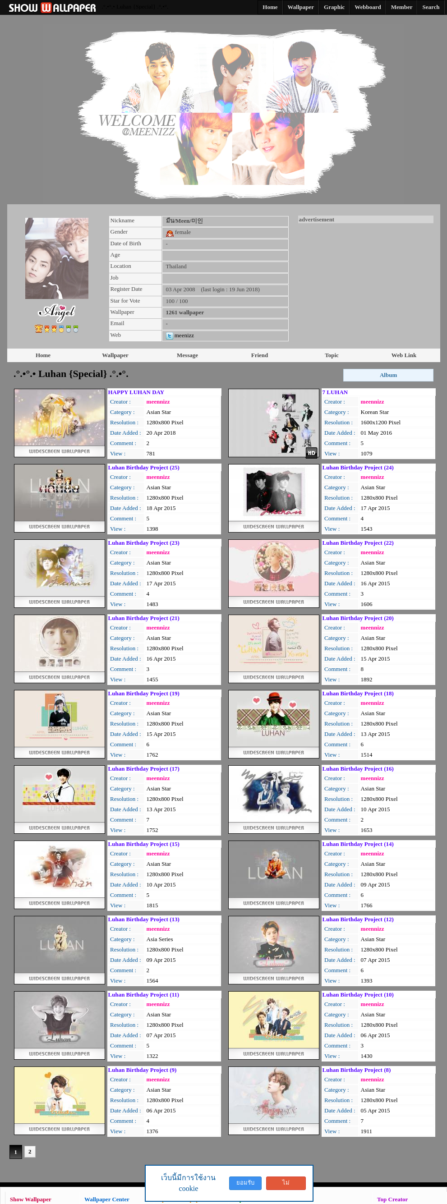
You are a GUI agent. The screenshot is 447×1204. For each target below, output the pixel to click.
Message (187, 355)
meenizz (180, 335)
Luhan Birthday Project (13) (144, 919)
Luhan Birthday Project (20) (358, 618)
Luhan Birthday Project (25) (144, 467)
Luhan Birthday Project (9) (142, 1069)
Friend (259, 355)
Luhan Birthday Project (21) (144, 618)
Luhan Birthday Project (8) (357, 1069)
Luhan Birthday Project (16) (358, 768)
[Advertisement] (365, 279)
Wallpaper (115, 355)
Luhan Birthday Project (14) (358, 844)
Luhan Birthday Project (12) (358, 919)
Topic (332, 355)
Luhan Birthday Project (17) (144, 768)
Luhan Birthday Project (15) (144, 844)
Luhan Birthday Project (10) (358, 994)
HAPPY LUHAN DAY (136, 392)
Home (43, 355)
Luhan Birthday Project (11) (144, 994)
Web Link (404, 355)
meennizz (158, 401)
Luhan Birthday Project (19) (144, 693)
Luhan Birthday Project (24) (358, 467)
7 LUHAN (335, 392)
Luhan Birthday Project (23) (144, 542)
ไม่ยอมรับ (286, 1184)
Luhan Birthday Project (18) (358, 693)
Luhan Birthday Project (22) (358, 542)
